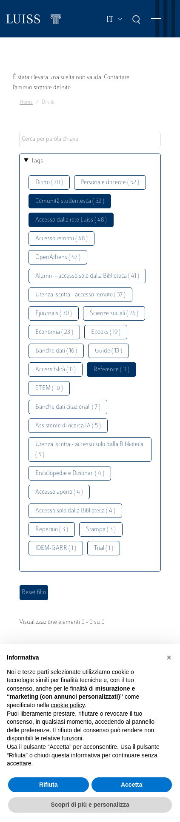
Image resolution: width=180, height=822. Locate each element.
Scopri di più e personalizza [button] (90, 804)
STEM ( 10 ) (49, 388)
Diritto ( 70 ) (49, 182)
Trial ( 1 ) (103, 548)
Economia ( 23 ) (54, 332)
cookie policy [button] (68, 705)
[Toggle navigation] (156, 19)
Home (26, 102)
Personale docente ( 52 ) (110, 182)
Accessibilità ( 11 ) (55, 370)
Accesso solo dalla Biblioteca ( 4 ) (75, 511)
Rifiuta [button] (48, 784)
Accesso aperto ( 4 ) (59, 492)
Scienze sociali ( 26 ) (114, 313)
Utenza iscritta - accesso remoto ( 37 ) (80, 295)
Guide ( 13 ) (108, 351)
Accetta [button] (132, 784)
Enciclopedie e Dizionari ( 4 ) (69, 473)
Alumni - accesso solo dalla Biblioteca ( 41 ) (87, 276)
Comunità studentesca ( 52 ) (69, 201)
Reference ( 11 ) (111, 370)
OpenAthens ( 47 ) (57, 257)
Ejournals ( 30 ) (53, 313)
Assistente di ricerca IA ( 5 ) (68, 426)
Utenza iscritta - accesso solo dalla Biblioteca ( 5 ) (89, 449)
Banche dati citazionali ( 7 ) (67, 407)
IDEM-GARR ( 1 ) (55, 548)
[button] (169, 657)
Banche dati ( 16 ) (56, 351)
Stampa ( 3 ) (101, 529)
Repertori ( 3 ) (51, 529)
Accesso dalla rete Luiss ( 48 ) (71, 220)
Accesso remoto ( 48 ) (61, 239)
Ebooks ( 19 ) (105, 332)
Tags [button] (37, 161)
